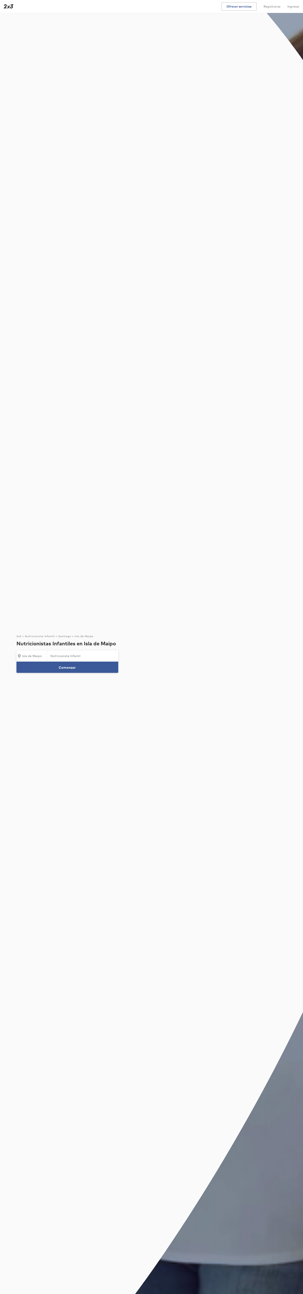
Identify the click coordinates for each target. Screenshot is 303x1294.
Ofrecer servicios (239, 6)
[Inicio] (7, 6)
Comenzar (67, 667)
